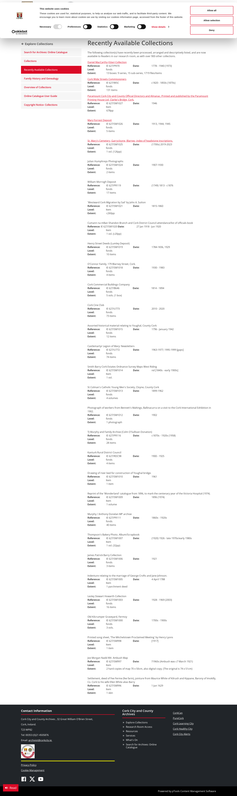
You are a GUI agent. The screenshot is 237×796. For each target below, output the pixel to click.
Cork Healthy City (182, 728)
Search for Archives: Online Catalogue (45, 52)
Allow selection (211, 18)
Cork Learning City (183, 723)
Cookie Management (32, 770)
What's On (132, 740)
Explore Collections (137, 722)
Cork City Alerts (181, 734)
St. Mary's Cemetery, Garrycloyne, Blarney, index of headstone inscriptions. (130, 140)
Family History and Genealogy (41, 78)
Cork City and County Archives (137, 712)
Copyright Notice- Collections (40, 104)
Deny (212, 27)
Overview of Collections (37, 87)
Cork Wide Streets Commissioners (107, 79)
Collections (30, 61)
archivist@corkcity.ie (40, 740)
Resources (132, 731)
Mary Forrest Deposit (100, 120)
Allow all (211, 8)
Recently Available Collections (41, 69)
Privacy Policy (28, 765)
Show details (159, 24)
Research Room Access (139, 726)
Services (130, 735)
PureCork (178, 718)
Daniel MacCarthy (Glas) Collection (107, 62)
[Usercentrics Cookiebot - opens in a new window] (19, 30)
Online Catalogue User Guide (40, 96)
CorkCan (178, 713)
